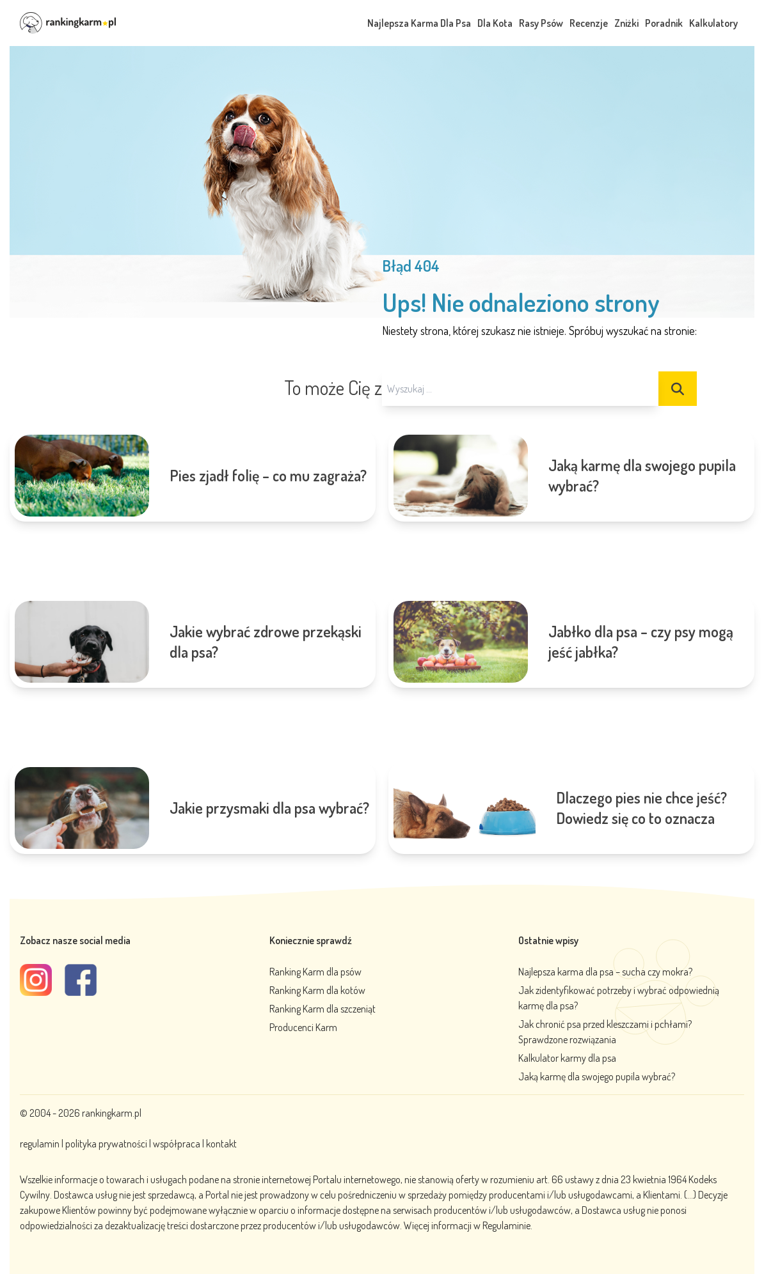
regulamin (40, 1143)
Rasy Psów (541, 23)
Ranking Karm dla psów (315, 971)
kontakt (221, 1143)
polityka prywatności (106, 1143)
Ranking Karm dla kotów (317, 990)
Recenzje (588, 23)
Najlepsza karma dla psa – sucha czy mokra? (605, 971)
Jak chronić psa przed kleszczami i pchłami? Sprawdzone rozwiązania (605, 1032)
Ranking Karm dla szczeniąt (322, 1008)
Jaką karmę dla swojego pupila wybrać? (596, 1076)
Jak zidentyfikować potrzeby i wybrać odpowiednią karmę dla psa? (618, 998)
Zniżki (626, 23)
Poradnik (664, 23)
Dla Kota (495, 23)
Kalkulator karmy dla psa (567, 1058)
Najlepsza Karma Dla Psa (419, 23)
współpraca (176, 1143)
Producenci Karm (303, 1027)
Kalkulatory (713, 23)
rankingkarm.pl (111, 1113)
